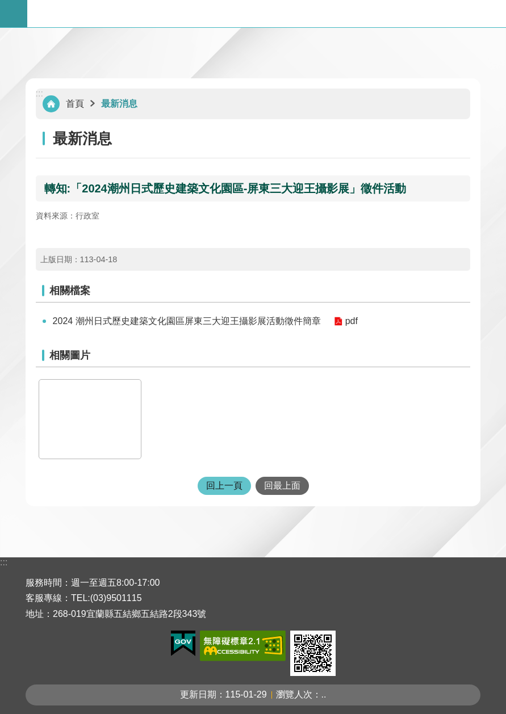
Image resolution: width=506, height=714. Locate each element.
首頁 (75, 103)
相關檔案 (69, 290)
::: (39, 93)
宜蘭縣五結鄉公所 (266, 13)
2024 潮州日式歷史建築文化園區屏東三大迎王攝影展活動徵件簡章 (187, 321)
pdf (351, 321)
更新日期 (198, 694)
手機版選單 (13, 13)
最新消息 (119, 103)
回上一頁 (224, 485)
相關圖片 (69, 355)
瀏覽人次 (294, 694)
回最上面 (282, 485)
